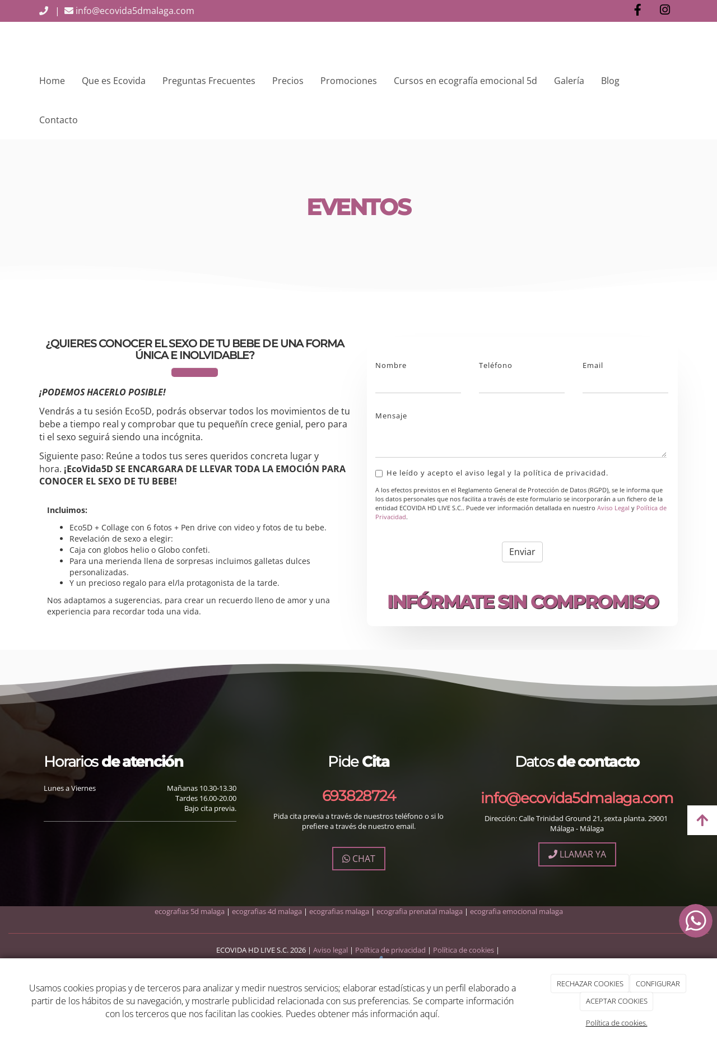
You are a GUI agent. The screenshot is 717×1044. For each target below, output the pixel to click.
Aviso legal (331, 950)
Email (593, 365)
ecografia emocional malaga (516, 911)
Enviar (522, 552)
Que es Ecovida (114, 80)
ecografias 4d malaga (267, 911)
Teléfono (496, 365)
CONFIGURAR (658, 983)
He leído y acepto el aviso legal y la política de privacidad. (491, 473)
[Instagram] (665, 11)
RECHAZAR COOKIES (590, 983)
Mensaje (391, 416)
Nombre (391, 365)
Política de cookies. (617, 1023)
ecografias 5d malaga (190, 911)
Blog (610, 80)
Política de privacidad (391, 950)
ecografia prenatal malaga (419, 911)
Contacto (58, 120)
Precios (288, 80)
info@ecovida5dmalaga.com (127, 10)
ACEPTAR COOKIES (617, 1001)
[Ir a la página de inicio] (28, 41)
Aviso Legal (613, 508)
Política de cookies (463, 950)
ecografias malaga (339, 911)
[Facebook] (637, 11)
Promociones (348, 80)
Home (52, 80)
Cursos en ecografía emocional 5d (465, 80)
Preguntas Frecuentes (208, 80)
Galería (569, 80)
